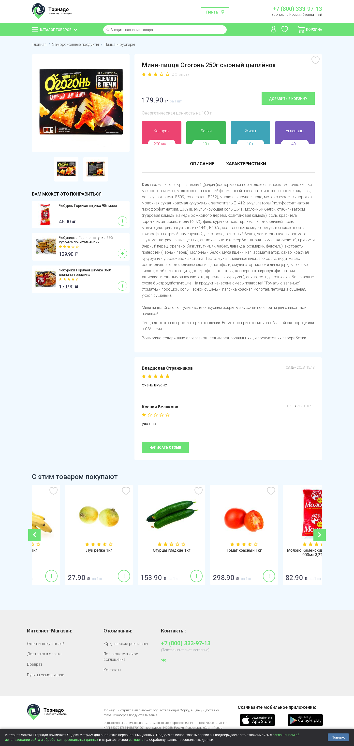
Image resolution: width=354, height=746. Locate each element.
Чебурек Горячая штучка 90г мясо (88, 205)
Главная (39, 44)
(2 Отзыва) (180, 74)
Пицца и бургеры (119, 44)
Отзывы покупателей (45, 643)
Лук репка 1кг (141, 550)
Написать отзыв (165, 447)
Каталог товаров (56, 30)
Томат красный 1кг (285, 550)
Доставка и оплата (44, 654)
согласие (136, 740)
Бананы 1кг (68, 550)
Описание (202, 163)
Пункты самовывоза (45, 675)
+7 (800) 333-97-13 (297, 9)
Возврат (34, 664)
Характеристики (246, 163)
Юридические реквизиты (125, 643)
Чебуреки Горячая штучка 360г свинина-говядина (85, 272)
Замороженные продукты (75, 44)
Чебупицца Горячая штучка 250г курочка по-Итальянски (86, 239)
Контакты (112, 670)
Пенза (212, 12)
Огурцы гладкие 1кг (213, 550)
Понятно (338, 737)
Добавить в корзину (288, 99)
